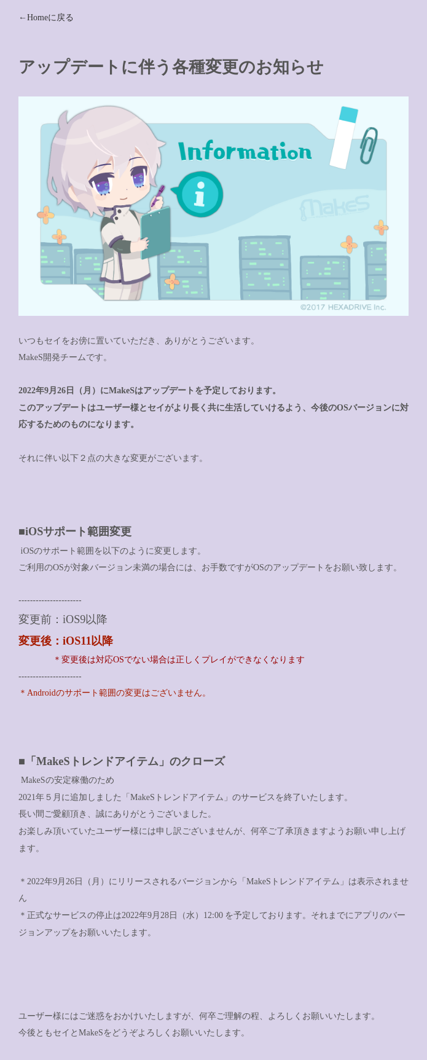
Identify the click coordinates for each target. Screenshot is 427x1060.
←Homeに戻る (46, 17)
